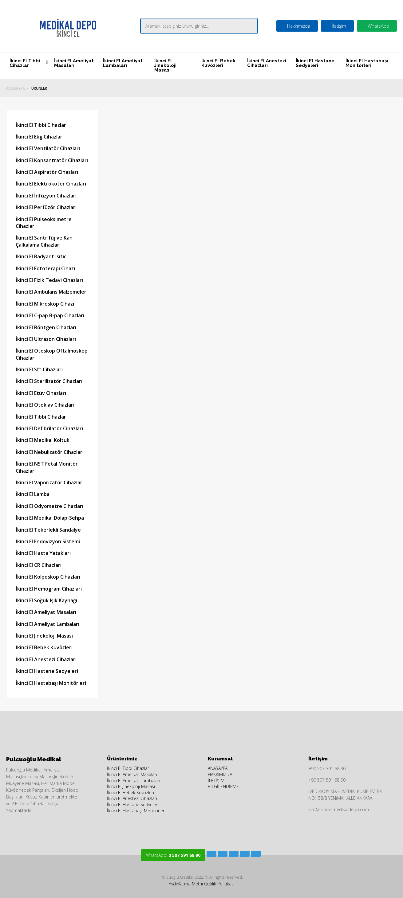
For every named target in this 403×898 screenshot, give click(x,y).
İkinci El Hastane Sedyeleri (315, 63)
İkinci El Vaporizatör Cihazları (50, 482)
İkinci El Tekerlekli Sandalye (48, 529)
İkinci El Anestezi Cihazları (266, 63)
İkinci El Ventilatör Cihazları (48, 148)
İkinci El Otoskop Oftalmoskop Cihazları (52, 354)
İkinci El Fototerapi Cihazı (45, 268)
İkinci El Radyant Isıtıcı (42, 256)
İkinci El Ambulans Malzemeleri (52, 291)
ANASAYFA (15, 88)
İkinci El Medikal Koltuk (42, 440)
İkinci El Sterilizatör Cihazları (49, 381)
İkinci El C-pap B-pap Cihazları (50, 315)
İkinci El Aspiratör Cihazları (47, 172)
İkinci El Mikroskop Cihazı (45, 303)
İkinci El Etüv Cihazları (41, 393)
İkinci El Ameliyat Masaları (74, 63)
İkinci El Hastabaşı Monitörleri (367, 63)
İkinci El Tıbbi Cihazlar (25, 63)
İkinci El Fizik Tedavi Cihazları (49, 280)
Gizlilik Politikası (219, 884)
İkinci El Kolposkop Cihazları (48, 576)
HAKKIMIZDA (220, 774)
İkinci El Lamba (32, 494)
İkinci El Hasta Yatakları (43, 553)
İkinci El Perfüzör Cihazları (46, 207)
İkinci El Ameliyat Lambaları (123, 63)
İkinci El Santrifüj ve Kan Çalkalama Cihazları (44, 241)
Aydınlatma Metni (186, 884)
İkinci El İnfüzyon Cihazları (46, 195)
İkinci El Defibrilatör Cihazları (49, 428)
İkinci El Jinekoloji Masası (165, 65)
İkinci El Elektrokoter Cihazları (51, 183)
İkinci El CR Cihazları (38, 565)
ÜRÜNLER (39, 88)
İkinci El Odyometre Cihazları (49, 506)
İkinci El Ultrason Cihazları (46, 339)
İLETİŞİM (216, 780)
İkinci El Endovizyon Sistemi (48, 541)
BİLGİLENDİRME (223, 786)
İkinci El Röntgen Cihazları (46, 327)
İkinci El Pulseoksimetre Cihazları (44, 222)
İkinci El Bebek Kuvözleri (218, 63)
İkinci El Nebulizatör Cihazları (50, 452)
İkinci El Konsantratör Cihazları (52, 160)
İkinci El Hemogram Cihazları (49, 588)
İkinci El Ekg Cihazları (40, 136)
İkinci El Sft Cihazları (39, 369)
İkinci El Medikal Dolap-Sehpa (50, 517)
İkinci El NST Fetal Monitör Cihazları (47, 467)
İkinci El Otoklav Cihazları (45, 404)
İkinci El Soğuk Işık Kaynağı (46, 600)
